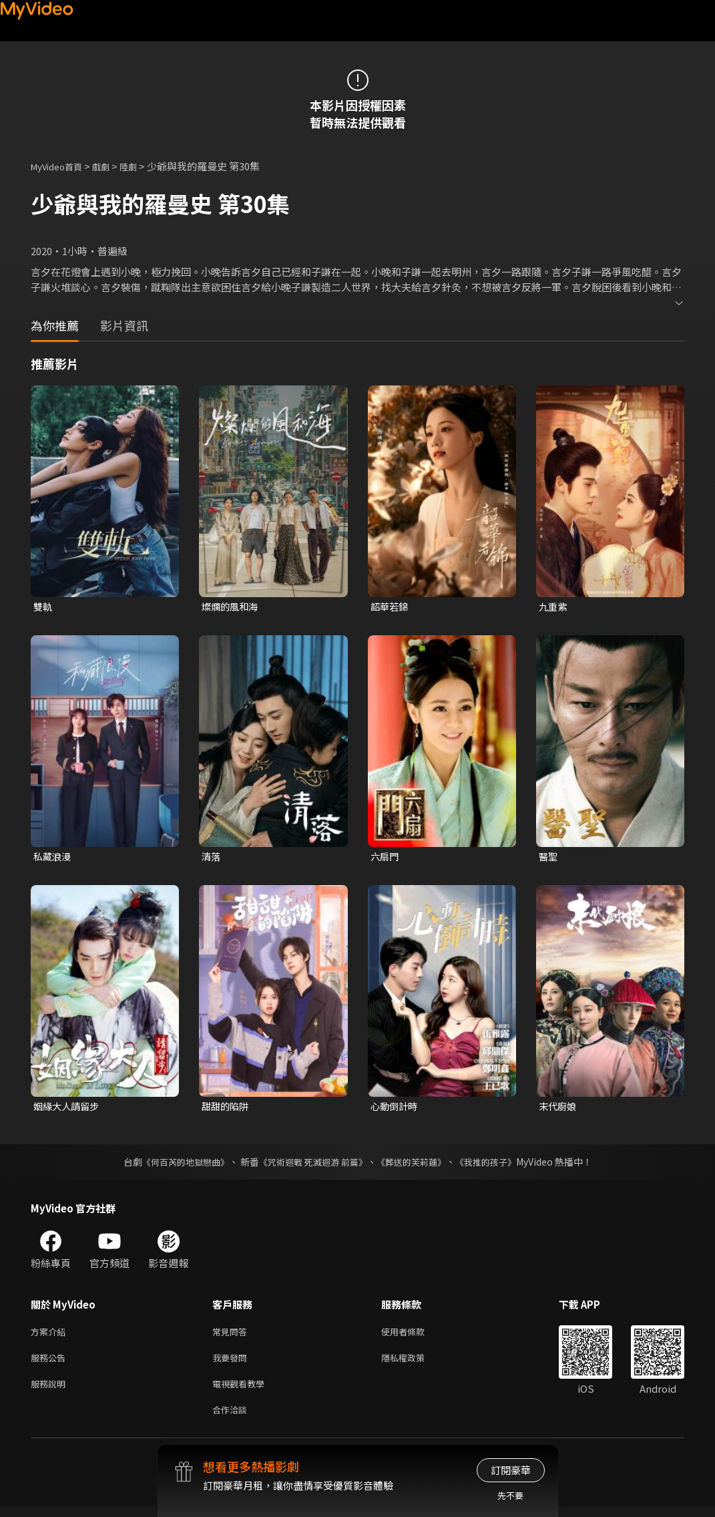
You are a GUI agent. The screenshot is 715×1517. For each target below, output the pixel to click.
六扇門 (386, 858)
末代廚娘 (559, 1109)
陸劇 (142, 166)
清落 (212, 858)
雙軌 (43, 607)
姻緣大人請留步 (68, 1109)
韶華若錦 (391, 607)
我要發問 (232, 1363)
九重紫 (554, 607)
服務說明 (51, 1391)
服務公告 (51, 1363)
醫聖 (549, 858)
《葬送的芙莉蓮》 (416, 1164)
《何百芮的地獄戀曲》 (176, 1164)
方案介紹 (51, 1335)
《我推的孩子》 (495, 1164)
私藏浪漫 (53, 858)
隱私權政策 (414, 1363)
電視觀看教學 (242, 1391)
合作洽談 (232, 1419)
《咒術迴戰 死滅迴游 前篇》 (311, 1164)
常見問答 (232, 1335)
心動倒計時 (396, 1109)
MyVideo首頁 (61, 166)
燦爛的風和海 (232, 607)
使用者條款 (414, 1335)
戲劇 (111, 166)
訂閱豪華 (511, 1470)
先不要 (510, 1495)
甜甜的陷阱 (227, 1109)
